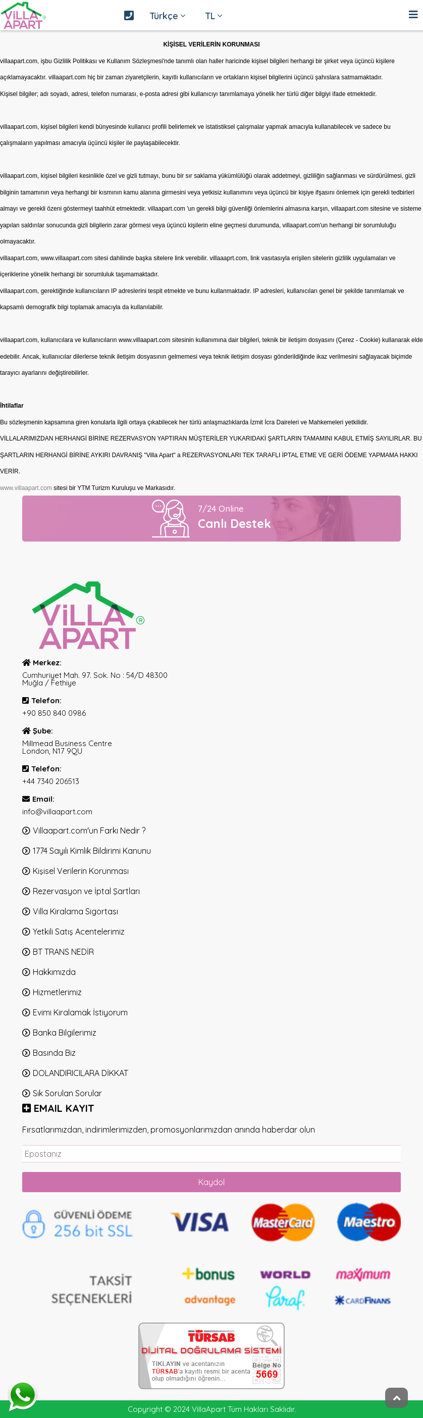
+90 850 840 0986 (54, 713)
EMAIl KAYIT (64, 1108)
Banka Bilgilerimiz (64, 1033)
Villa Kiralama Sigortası (75, 911)
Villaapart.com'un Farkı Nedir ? (89, 830)
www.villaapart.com (26, 488)
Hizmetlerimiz (57, 992)
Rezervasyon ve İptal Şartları (86, 891)
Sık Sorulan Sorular (67, 1093)
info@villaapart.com (57, 811)
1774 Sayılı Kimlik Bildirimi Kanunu (92, 851)
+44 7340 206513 (50, 781)
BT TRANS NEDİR (63, 952)
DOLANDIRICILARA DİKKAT (80, 1073)
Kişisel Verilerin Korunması (81, 871)
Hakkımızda (54, 972)
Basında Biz (54, 1053)
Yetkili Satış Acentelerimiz (79, 931)
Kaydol (211, 1182)
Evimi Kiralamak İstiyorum (80, 1012)
